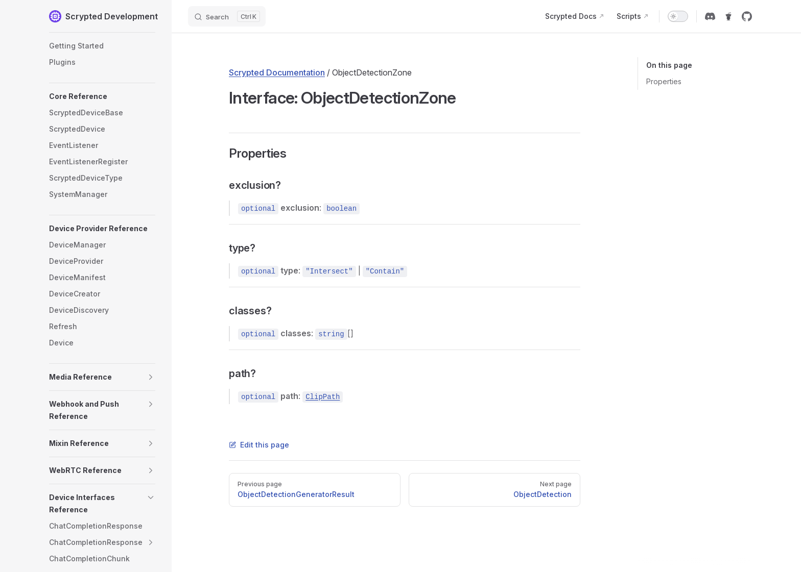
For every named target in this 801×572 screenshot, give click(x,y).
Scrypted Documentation (277, 72)
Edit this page (259, 444)
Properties (663, 81)
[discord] (710, 16)
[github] (747, 16)
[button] (102, 96)
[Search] (227, 16)
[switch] (678, 16)
